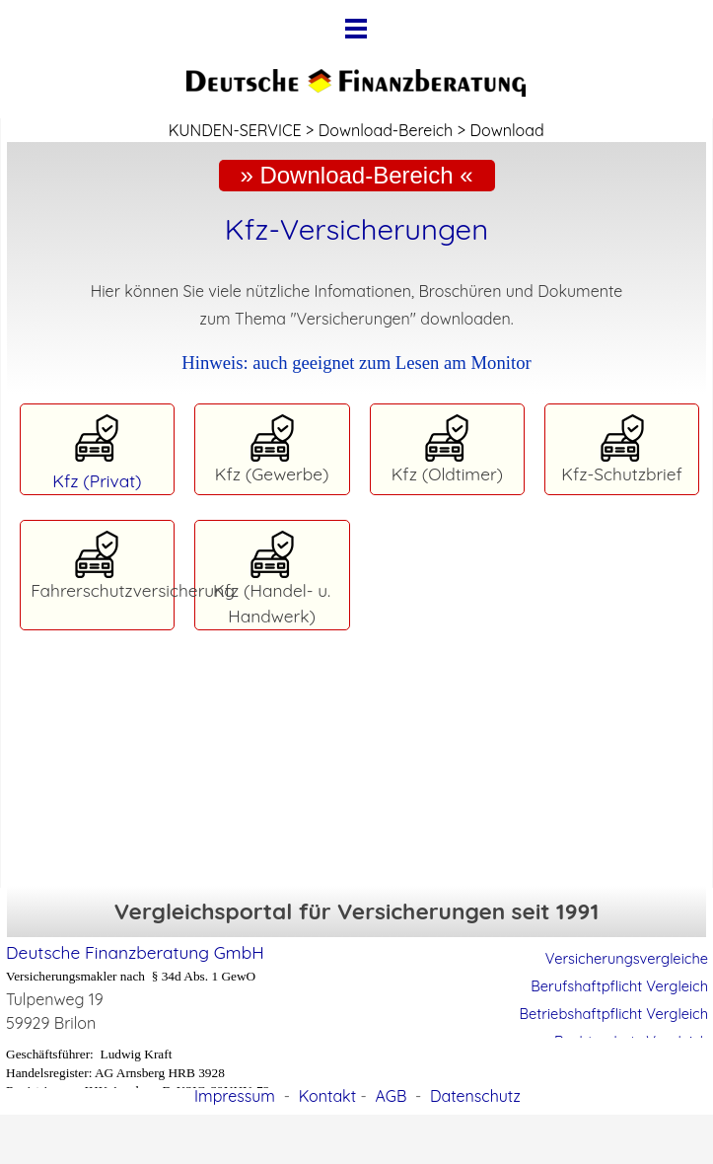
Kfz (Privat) (96, 481)
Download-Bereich (386, 130)
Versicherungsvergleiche (626, 958)
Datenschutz (475, 1096)
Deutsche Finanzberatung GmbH (135, 952)
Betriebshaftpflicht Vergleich (614, 1013)
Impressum (234, 1096)
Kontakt (327, 1096)
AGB (390, 1096)
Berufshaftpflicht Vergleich (619, 986)
